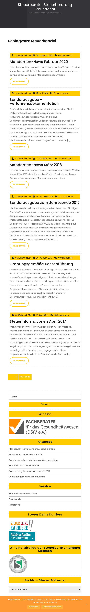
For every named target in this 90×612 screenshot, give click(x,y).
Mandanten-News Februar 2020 (26, 454)
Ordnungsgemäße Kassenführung (27, 476)
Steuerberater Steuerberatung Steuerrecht (45, 7)
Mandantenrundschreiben (23, 493)
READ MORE (19, 81)
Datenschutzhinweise (52, 607)
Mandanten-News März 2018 (24, 465)
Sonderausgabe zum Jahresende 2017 (29, 471)
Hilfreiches (14, 504)
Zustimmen (33, 607)
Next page (25, 376)
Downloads (15, 499)
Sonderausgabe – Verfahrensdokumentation (33, 460)
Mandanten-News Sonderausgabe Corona (32, 448)
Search (45, 404)
